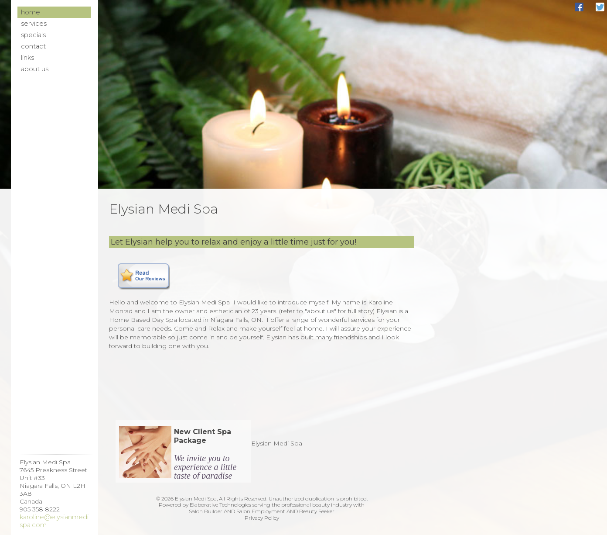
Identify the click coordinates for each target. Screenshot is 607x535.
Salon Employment (260, 511)
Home (30, 12)
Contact (33, 46)
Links (27, 58)
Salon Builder (205, 511)
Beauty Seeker (316, 511)
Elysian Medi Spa (276, 443)
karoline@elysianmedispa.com (54, 521)
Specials (33, 35)
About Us (34, 69)
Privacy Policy (262, 517)
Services (34, 24)
